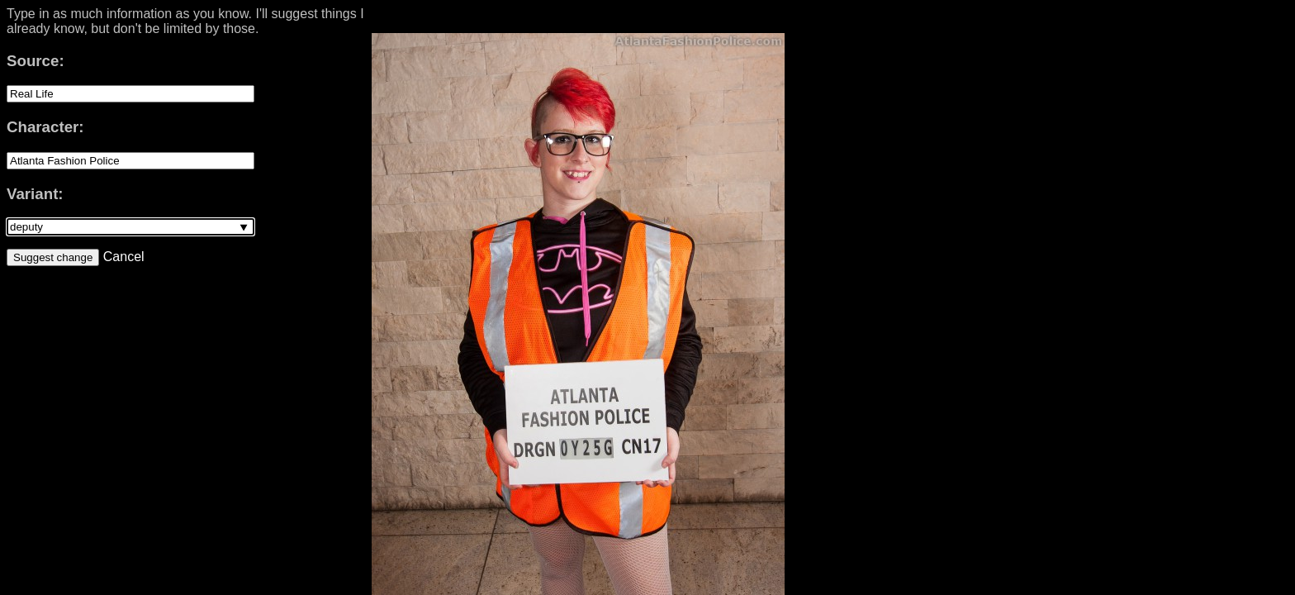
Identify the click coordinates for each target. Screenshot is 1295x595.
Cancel (121, 257)
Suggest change (52, 257)
